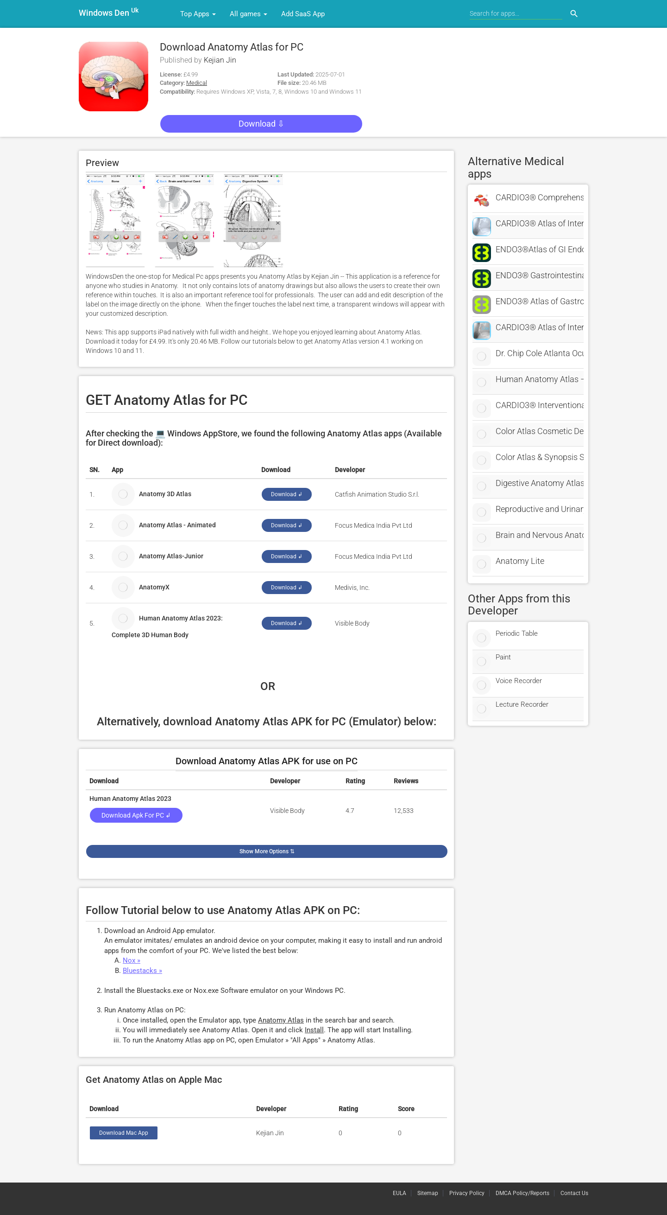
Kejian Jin (220, 60)
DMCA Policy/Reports (522, 1193)
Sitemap (427, 1193)
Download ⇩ (261, 123)
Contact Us (574, 1193)
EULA (399, 1193)
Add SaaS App (303, 14)
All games (248, 14)
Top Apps (198, 14)
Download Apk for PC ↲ (136, 815)
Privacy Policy (467, 1193)
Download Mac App (123, 1133)
